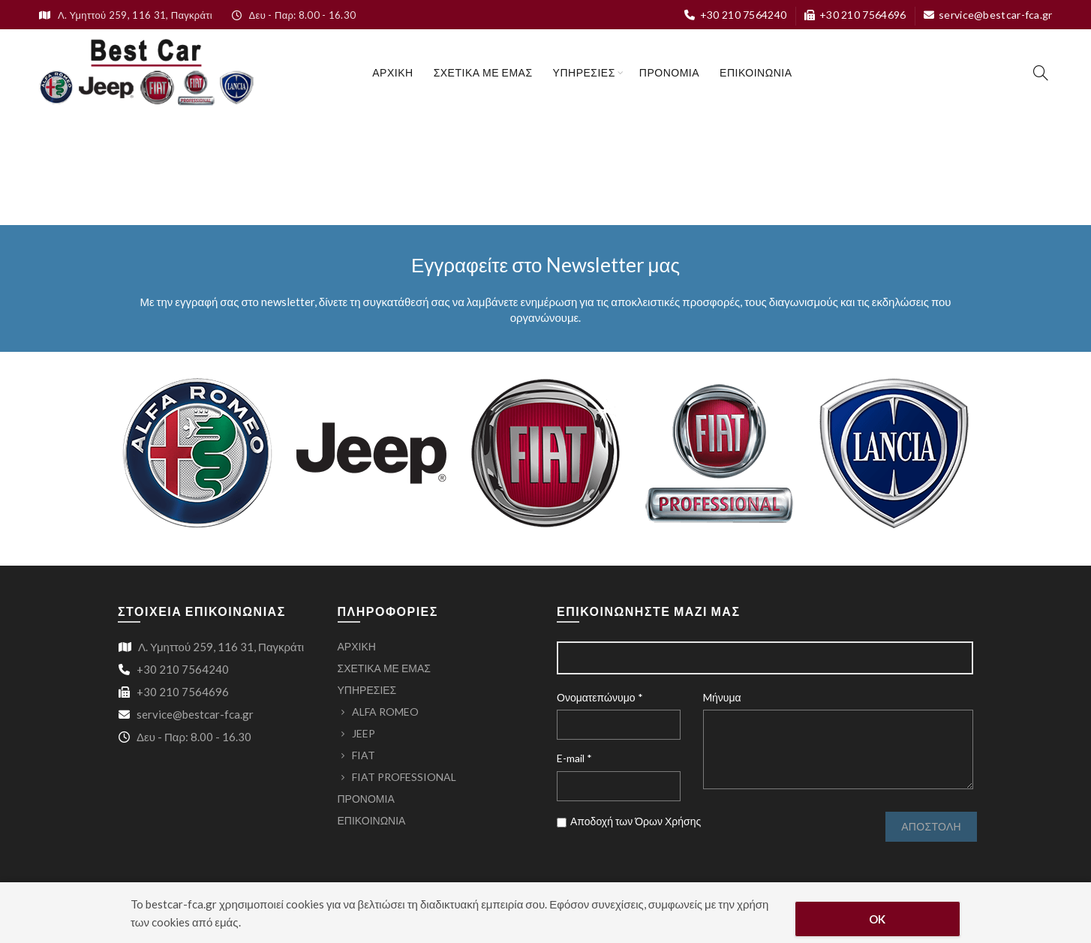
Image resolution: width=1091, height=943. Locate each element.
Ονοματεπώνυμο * (600, 697)
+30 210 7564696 (855, 14)
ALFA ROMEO (385, 711)
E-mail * (574, 758)
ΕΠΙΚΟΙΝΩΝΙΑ (756, 72)
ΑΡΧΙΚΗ (392, 72)
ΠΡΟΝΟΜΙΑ (669, 72)
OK (877, 919)
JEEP (363, 733)
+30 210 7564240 (735, 14)
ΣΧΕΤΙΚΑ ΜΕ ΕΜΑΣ (483, 72)
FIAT (363, 755)
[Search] (1041, 73)
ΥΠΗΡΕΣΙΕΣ (584, 72)
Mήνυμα (722, 697)
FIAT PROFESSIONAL (404, 776)
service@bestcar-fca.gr (988, 14)
